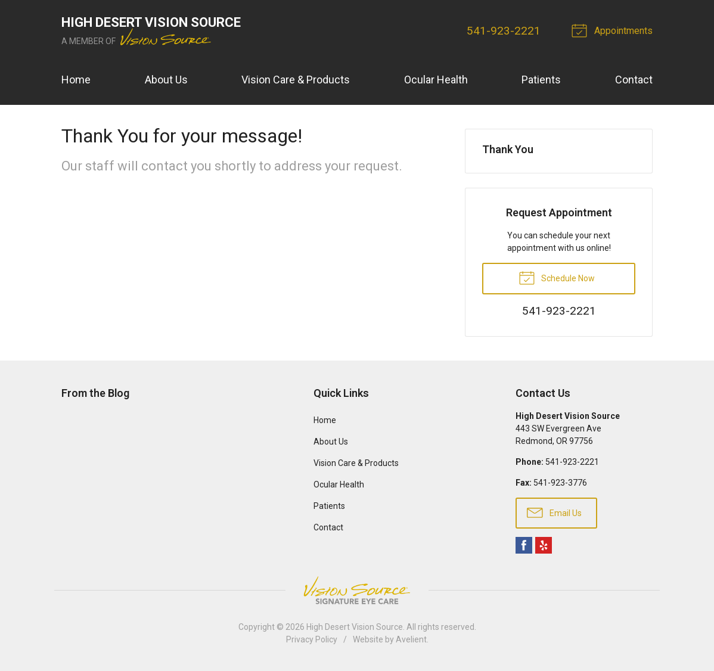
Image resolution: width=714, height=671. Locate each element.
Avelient (411, 639)
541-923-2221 (504, 31)
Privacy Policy (311, 639)
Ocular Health (436, 79)
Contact (634, 79)
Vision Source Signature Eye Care (357, 590)
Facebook (524, 545)
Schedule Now (557, 277)
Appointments (614, 29)
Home (76, 79)
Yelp (543, 545)
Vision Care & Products (295, 79)
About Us (166, 79)
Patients (541, 79)
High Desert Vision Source (354, 627)
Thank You (507, 149)
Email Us (554, 512)
